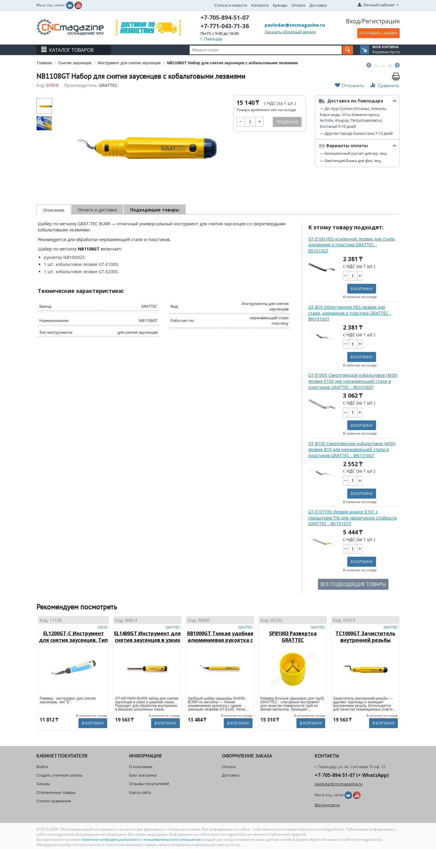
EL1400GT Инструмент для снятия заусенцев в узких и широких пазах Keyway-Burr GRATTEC (147, 643)
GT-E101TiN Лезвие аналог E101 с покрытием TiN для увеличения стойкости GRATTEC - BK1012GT (352, 517)
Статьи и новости (230, 5)
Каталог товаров (71, 50)
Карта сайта (140, 792)
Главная (44, 63)
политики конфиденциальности (110, 839)
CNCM (102, 627)
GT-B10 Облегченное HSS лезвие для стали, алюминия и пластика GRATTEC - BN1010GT (349, 313)
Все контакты (327, 805)
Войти (42, 766)
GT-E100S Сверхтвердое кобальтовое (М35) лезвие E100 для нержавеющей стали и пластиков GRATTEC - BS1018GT (353, 381)
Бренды (280, 5)
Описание (53, 210)
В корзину (362, 288)
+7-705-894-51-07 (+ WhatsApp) (352, 775)
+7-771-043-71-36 (224, 26)
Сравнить (384, 85)
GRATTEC (108, 85)
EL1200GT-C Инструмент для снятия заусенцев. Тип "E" (73, 640)
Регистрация (381, 21)
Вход (353, 21)
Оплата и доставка (97, 210)
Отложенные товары (56, 792)
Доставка (318, 5)
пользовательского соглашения (172, 839)
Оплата (298, 5)
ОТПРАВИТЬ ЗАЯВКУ (378, 33)
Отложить (349, 85)
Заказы (43, 783)
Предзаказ (287, 121)
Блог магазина (143, 775)
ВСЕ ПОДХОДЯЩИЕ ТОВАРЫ (353, 584)
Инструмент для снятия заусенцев (129, 63)
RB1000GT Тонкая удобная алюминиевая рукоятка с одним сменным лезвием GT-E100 (220, 643)
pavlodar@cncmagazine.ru (295, 25)
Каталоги (260, 5)
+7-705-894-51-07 (224, 18)
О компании (140, 766)
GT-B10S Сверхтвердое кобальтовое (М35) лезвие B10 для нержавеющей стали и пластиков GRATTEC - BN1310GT (351, 449)
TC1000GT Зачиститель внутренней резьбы (365, 636)
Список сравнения (53, 801)
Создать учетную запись (59, 775)
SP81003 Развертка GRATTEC (293, 636)
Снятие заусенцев (74, 63)
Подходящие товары (154, 210)
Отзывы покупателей (149, 783)
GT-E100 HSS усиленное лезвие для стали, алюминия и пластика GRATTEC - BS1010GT (352, 245)
